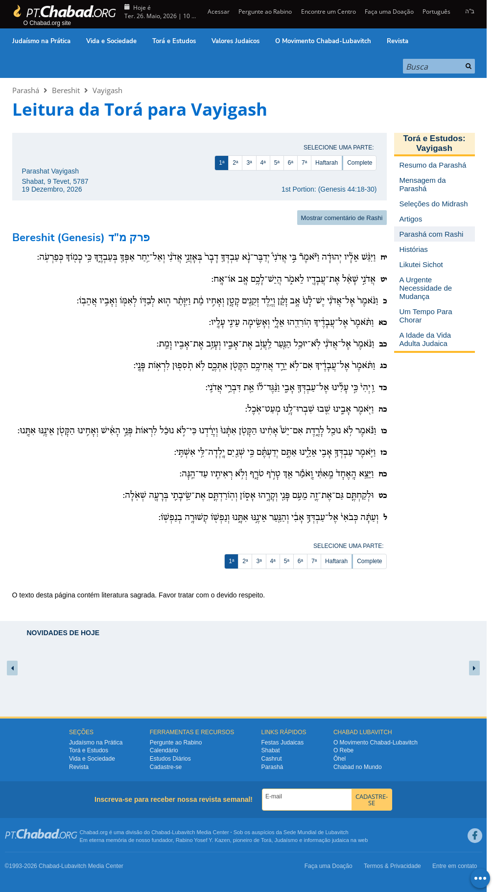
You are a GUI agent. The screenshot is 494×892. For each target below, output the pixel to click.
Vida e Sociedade (111, 41)
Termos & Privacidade (392, 866)
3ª (249, 162)
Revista (397, 41)
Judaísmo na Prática (41, 41)
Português (436, 11)
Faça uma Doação (389, 11)
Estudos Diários (170, 758)
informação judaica (326, 840)
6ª (290, 162)
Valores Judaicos (235, 41)
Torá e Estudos (174, 41)
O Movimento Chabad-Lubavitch (323, 41)
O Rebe (343, 750)
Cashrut (271, 758)
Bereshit (66, 90)
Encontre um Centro (328, 11)
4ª (263, 162)
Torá (266, 840)
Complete (359, 162)
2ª (235, 162)
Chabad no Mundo (357, 767)
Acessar (218, 11)
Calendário (164, 750)
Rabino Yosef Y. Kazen (203, 840)
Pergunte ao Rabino (265, 11)
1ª (221, 162)
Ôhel (339, 758)
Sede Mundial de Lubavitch (316, 832)
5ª (277, 162)
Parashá (25, 90)
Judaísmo (286, 840)
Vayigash (107, 90)
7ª (304, 162)
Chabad (160, 832)
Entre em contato (454, 866)
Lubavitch (183, 832)
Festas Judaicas (282, 742)
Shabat (270, 750)
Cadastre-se (166, 767)
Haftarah (326, 162)
